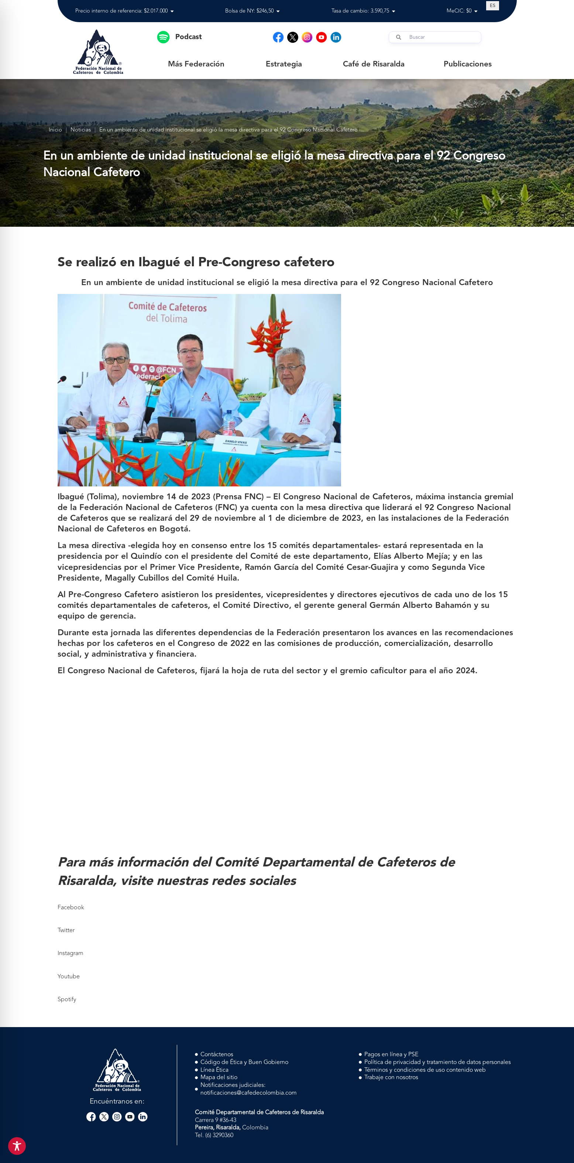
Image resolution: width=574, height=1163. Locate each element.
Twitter (66, 930)
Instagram (70, 953)
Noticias (81, 130)
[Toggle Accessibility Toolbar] (17, 1146)
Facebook (71, 907)
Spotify (67, 999)
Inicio (55, 130)
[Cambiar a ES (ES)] (492, 5)
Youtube (69, 976)
